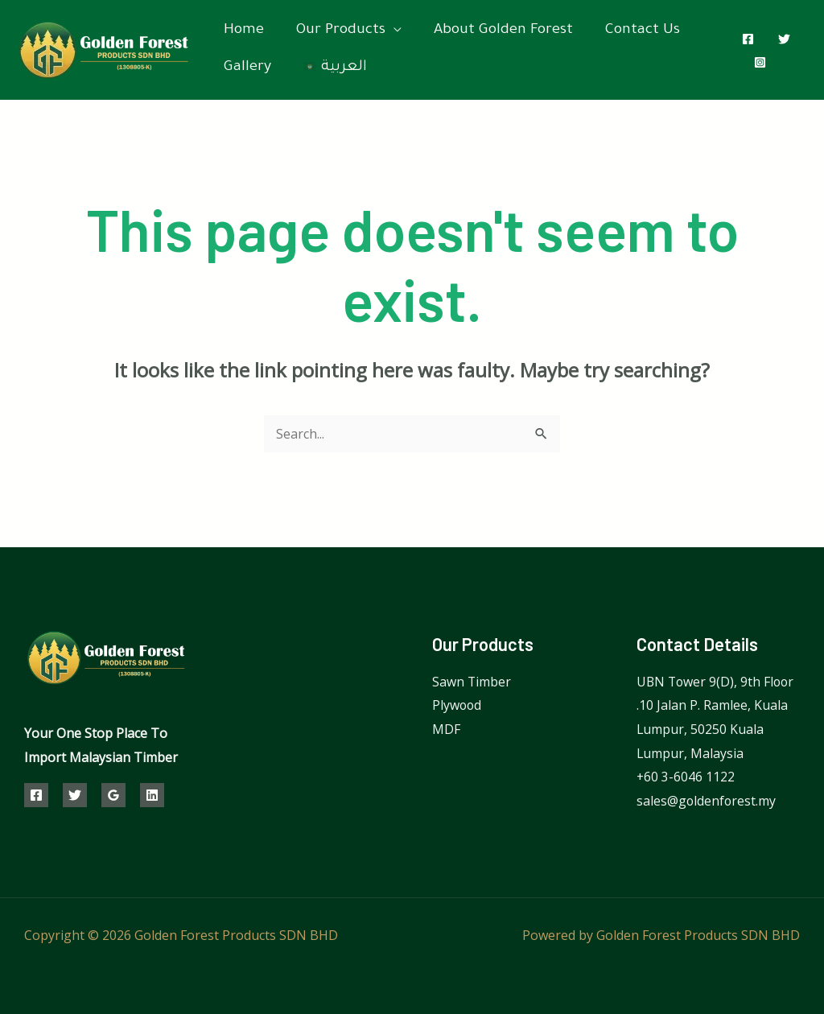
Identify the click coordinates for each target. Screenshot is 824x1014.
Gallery (247, 68)
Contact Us (642, 31)
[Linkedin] (152, 795)
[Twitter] (784, 39)
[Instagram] (760, 62)
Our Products (340, 31)
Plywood (457, 705)
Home (244, 31)
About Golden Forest (503, 31)
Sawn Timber (472, 681)
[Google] (113, 795)
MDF (446, 729)
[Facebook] (748, 39)
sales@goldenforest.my (707, 801)
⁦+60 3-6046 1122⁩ (686, 776)
